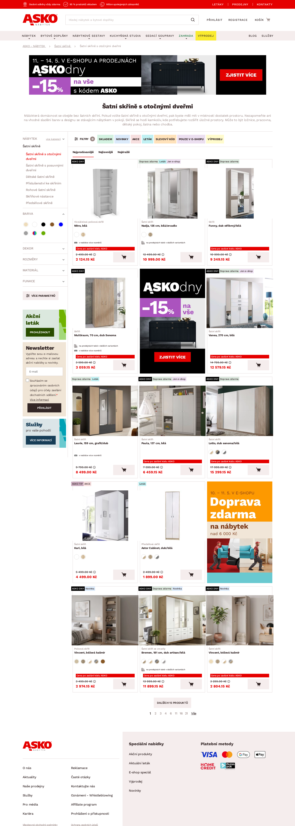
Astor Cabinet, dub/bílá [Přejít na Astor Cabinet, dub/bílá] (158, 525)
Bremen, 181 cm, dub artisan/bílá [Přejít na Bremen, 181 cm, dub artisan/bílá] (165, 624)
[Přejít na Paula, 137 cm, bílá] (172, 398)
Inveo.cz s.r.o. (163, 819)
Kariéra (28, 784)
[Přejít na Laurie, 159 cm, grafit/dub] (105, 398)
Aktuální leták (139, 734)
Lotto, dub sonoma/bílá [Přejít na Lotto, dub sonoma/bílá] (225, 426)
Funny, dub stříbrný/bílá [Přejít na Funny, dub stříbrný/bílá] (226, 221)
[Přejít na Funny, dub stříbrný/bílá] (239, 192)
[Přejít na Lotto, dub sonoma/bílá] (239, 398)
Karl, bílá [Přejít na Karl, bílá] (82, 525)
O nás (27, 738)
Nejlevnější (105, 152)
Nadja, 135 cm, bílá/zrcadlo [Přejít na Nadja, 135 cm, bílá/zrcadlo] (160, 221)
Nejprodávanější (83, 152)
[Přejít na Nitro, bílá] (105, 192)
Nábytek (30, 139)
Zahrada (186, 35)
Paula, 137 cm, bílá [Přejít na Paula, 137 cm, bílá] (155, 426)
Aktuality (29, 747)
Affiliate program (84, 775)
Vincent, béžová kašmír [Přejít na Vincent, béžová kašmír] (91, 624)
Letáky (218, 4)
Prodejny (240, 4)
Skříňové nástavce (40, 196)
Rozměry (30, 259)
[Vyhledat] (194, 20)
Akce (135, 139)
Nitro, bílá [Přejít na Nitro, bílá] (90, 221)
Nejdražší (124, 152)
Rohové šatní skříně (40, 190)
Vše (193, 684)
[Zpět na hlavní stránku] (40, 20)
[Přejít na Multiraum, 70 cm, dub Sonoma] (105, 296)
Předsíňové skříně (39, 203)
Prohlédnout (40, 332)
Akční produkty (140, 724)
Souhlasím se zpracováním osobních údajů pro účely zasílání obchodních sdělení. (45, 388)
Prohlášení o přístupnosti (90, 784)
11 (176, 684)
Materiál (30, 270)
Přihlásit (215, 19)
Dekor (28, 248)
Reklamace (79, 738)
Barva (28, 214)
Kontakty (265, 4)
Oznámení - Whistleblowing (92, 766)
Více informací (39, 399)
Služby (267, 35)
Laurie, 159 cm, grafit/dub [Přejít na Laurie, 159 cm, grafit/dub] (93, 426)
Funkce (29, 281)
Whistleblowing (31, 802)
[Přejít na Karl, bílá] (105, 497)
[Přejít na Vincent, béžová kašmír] (105, 595)
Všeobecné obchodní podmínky (40, 795)
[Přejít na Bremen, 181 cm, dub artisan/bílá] (172, 595)
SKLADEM (105, 139)
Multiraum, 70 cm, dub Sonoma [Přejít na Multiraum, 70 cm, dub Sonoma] (97, 324)
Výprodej (135, 752)
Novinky (122, 139)
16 (181, 684)
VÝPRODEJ (215, 139)
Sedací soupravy (160, 35)
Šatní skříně (31, 146)
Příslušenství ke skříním (43, 183)
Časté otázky (80, 747)
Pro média (30, 775)
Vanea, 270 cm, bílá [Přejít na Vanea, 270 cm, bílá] (223, 324)
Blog (253, 35)
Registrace (238, 19)
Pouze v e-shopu (191, 139)
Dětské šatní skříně (40, 177)
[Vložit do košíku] (124, 251)
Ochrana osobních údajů (84, 795)
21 (186, 684)
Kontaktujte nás (83, 757)
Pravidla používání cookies (85, 802)
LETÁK (147, 139)
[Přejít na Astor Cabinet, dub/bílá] (172, 497)
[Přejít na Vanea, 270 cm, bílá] (239, 296)
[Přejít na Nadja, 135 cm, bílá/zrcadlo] (172, 192)
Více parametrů (43, 295)
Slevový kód (165, 139)
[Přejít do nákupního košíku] (262, 19)
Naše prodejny (33, 757)
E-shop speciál (140, 743)
